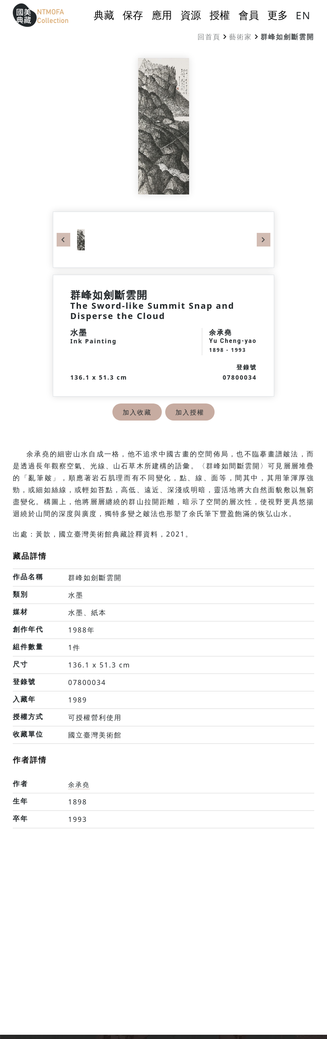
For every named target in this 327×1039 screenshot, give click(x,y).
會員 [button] (248, 15)
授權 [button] (219, 15)
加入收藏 (136, 412)
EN (303, 15)
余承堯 (79, 784)
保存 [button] (133, 15)
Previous (63, 240)
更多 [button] (277, 15)
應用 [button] (162, 15)
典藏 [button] (104, 15)
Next (263, 240)
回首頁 (209, 36)
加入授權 (190, 412)
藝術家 (240, 36)
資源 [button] (191, 15)
